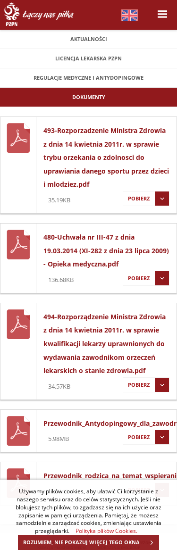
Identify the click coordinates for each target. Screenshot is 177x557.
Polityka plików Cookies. (106, 530)
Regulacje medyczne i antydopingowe (88, 77)
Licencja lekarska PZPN (88, 58)
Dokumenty (88, 96)
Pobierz (146, 198)
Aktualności (88, 38)
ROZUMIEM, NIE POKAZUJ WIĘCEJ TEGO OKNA (91, 542)
